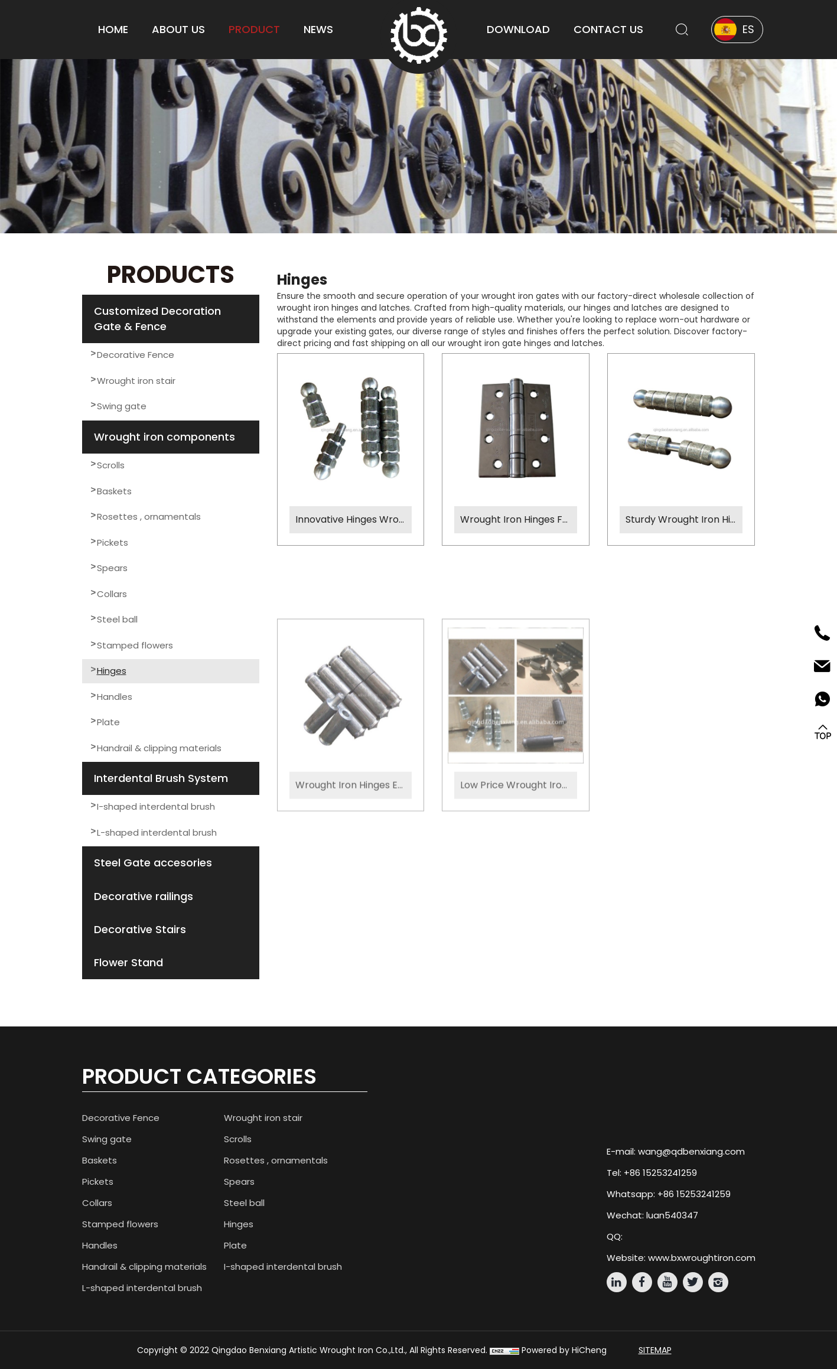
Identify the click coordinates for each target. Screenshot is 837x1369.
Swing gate (121, 406)
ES (748, 29)
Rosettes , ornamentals (149, 516)
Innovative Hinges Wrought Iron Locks (353, 519)
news (318, 29)
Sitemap (655, 1350)
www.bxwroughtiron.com (701, 1257)
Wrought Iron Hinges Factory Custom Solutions (518, 519)
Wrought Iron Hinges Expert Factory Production (353, 879)
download (518, 29)
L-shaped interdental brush (157, 832)
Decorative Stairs (140, 929)
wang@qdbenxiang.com (691, 1151)
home (113, 29)
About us (178, 29)
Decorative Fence (135, 354)
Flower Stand (128, 962)
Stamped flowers (135, 645)
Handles (114, 696)
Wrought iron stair (136, 380)
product (254, 29)
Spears (112, 568)
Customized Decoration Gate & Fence (157, 319)
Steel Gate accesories (153, 862)
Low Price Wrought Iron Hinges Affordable (518, 879)
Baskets (114, 491)
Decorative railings (143, 896)
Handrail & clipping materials (159, 748)
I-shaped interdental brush (156, 806)
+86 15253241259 (660, 1172)
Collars (112, 594)
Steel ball (117, 619)
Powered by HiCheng (564, 1350)
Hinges (111, 670)
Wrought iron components (164, 436)
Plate (108, 722)
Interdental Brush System (161, 778)
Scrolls (111, 465)
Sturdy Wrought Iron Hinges (684, 519)
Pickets (112, 542)
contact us (608, 29)
